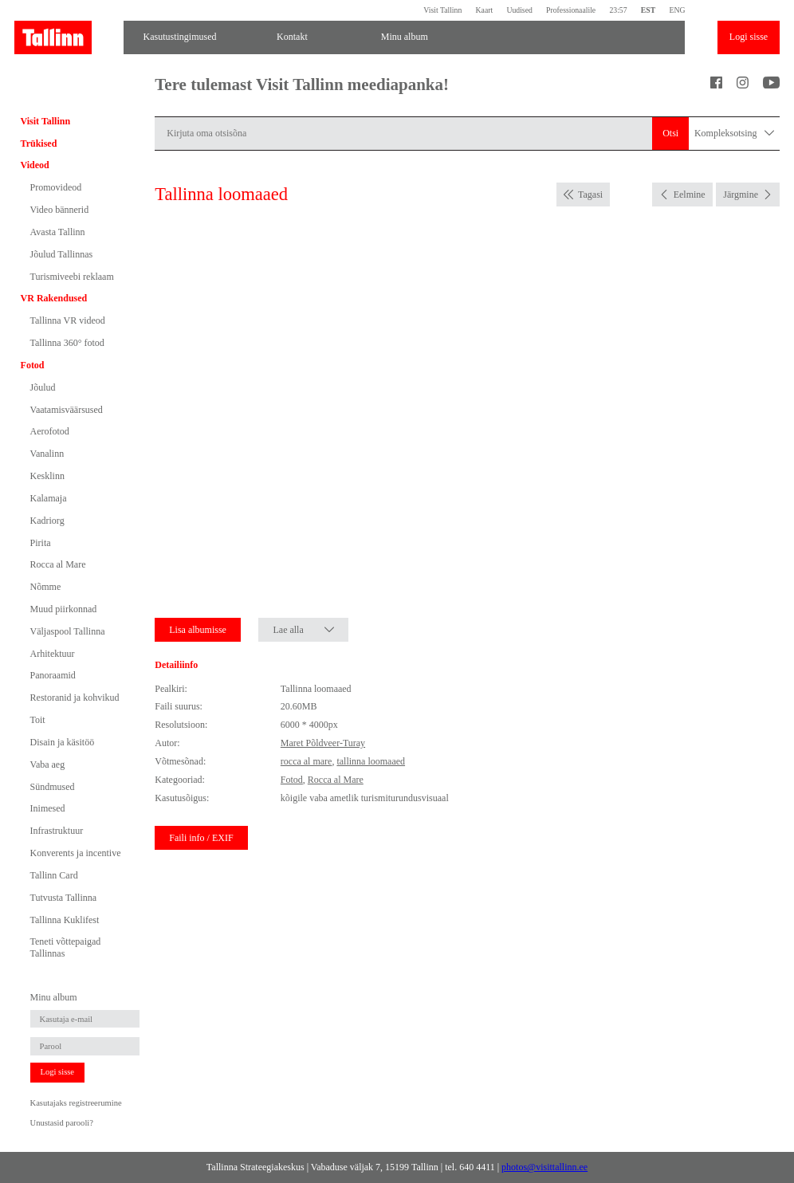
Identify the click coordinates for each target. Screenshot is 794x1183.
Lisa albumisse (197, 629)
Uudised (519, 10)
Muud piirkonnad (63, 609)
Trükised (39, 143)
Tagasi (590, 194)
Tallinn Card (54, 875)
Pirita (40, 542)
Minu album (404, 36)
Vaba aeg (47, 764)
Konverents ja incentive (75, 853)
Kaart (484, 10)
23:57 (618, 10)
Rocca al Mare (58, 564)
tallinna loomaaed (370, 761)
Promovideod (56, 187)
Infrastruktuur (57, 830)
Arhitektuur (52, 653)
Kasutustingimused (180, 36)
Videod (35, 165)
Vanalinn (47, 453)
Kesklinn (47, 475)
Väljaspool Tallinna (67, 631)
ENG (677, 10)
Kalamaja (48, 498)
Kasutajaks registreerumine (76, 1102)
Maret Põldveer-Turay (323, 743)
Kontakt (292, 36)
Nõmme (45, 586)
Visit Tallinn (442, 10)
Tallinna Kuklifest (65, 920)
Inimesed (47, 808)
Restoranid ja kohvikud (75, 697)
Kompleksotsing (734, 133)
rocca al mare (306, 761)
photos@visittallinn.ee (544, 1167)
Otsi (670, 133)
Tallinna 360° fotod (67, 342)
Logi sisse (748, 36)
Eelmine (690, 194)
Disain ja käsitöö (62, 742)
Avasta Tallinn (57, 232)
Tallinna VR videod (67, 320)
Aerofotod (49, 431)
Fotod (33, 365)
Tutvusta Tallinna (63, 897)
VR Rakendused (54, 298)
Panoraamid (53, 675)
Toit (37, 719)
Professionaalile (571, 10)
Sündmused (52, 786)
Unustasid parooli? (61, 1122)
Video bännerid (59, 209)
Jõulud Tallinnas (61, 254)
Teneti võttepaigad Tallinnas (65, 947)
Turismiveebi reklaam (72, 276)
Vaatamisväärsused (66, 409)
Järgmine (740, 194)
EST (648, 10)
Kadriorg (47, 520)
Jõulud (43, 387)
